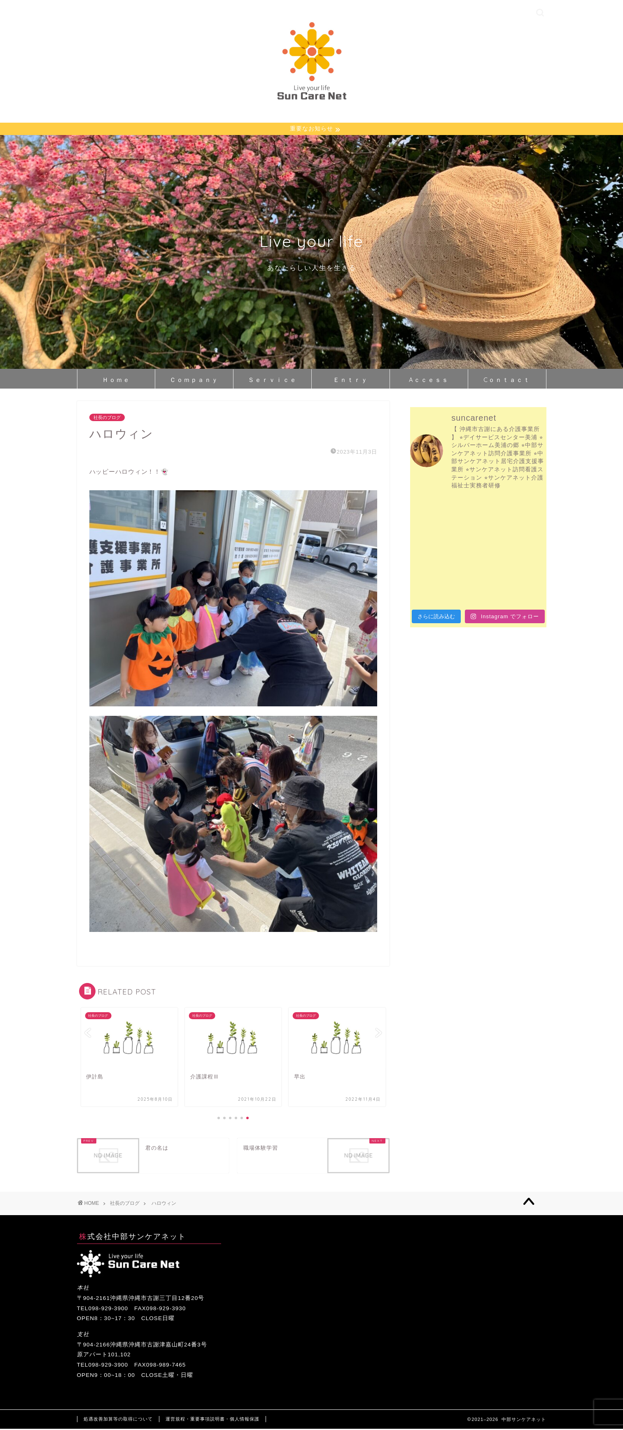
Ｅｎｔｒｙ (350, 381)
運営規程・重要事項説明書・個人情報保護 (212, 1420)
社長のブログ (107, 418)
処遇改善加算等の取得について (118, 1420)
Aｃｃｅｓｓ (429, 381)
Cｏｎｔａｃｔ (506, 381)
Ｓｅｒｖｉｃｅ (272, 381)
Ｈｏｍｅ (116, 381)
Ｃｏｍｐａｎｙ (194, 381)
